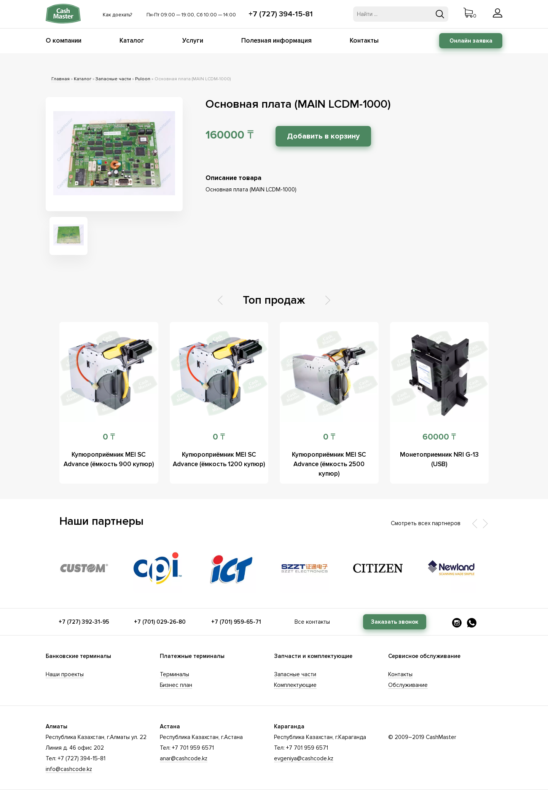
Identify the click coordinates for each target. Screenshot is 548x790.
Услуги (192, 41)
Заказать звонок (394, 621)
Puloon (143, 79)
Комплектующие (295, 685)
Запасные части (113, 79)
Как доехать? (117, 15)
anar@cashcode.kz (183, 758)
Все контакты (312, 621)
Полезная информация (276, 41)
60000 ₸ (439, 437)
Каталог (131, 41)
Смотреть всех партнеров (425, 523)
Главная (60, 79)
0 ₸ (109, 437)
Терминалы (174, 674)
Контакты (364, 41)
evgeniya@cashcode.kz (303, 758)
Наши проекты (65, 674)
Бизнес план (176, 685)
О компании (63, 41)
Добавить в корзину (323, 136)
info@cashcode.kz (69, 769)
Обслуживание (408, 685)
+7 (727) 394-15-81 (281, 14)
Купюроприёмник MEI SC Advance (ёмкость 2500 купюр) (329, 464)
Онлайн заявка (470, 40)
